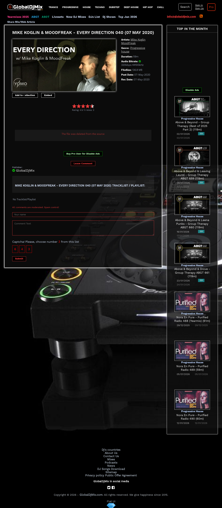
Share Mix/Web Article (21, 21)
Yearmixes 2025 (17, 16)
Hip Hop (148, 7)
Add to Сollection (25, 95)
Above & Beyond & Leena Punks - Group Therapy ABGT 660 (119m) (192, 224)
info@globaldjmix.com (181, 16)
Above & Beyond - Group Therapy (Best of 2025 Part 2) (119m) (192, 126)
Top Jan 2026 (122, 16)
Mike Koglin (138, 39)
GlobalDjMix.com (91, 493)
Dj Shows (105, 16)
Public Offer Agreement (120, 473)
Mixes (111, 458)
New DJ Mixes (73, 16)
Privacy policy (95, 473)
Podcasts (111, 461)
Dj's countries (111, 449)
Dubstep (114, 7)
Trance (53, 7)
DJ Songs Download (111, 467)
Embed (48, 95)
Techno (100, 7)
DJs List (91, 16)
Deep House (131, 7)
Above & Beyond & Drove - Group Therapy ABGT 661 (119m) (192, 272)
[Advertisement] (76, 121)
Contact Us (111, 455)
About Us (111, 452)
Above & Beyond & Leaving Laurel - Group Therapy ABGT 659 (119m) (192, 175)
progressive (70, 7)
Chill (160, 7)
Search (184, 7)
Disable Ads (192, 90)
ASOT (44, 16)
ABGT (34, 16)
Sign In (198, 5)
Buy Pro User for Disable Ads (83, 153)
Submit (19, 258)
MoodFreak (128, 43)
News (111, 464)
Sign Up (198, 8)
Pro (210, 7)
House (87, 7)
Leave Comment (83, 163)
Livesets (56, 16)
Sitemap (111, 470)
